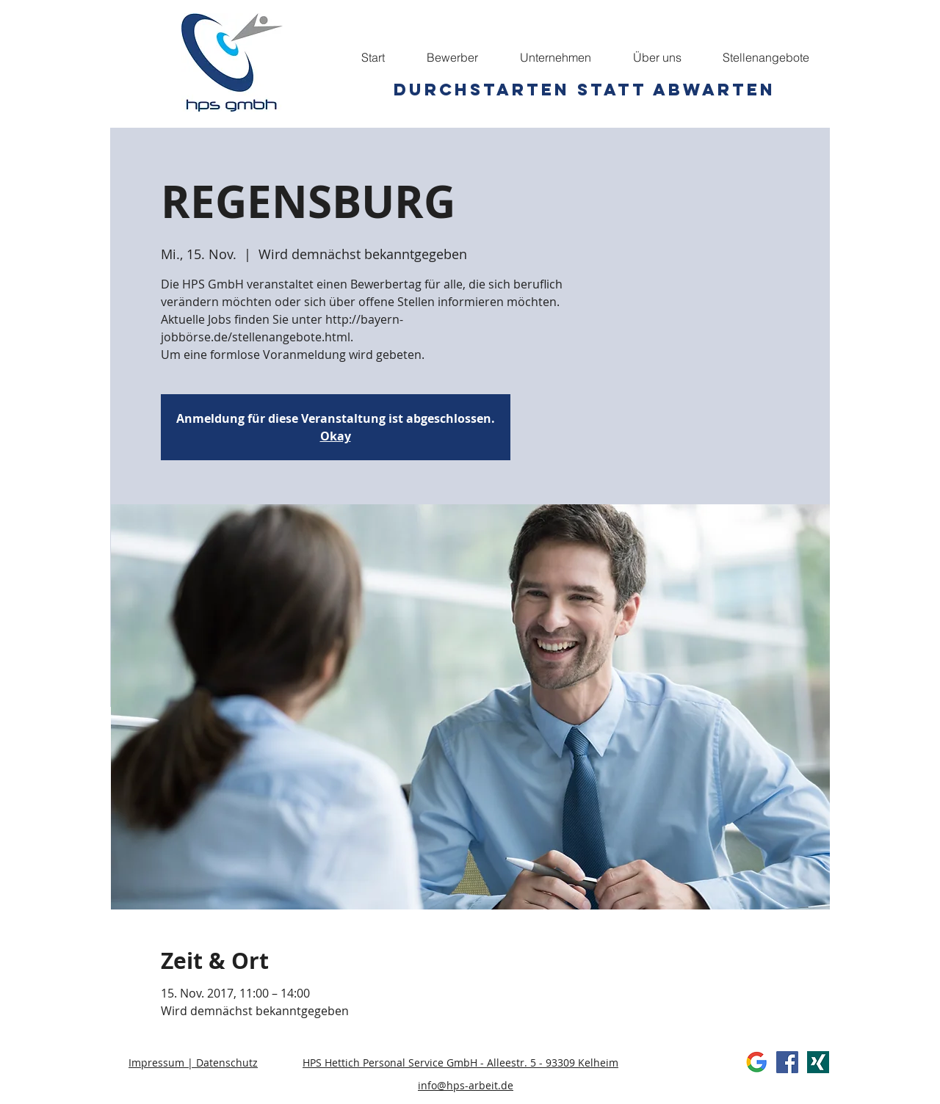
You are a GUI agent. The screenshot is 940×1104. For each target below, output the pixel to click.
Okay (335, 436)
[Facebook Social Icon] (787, 1062)
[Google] (756, 1062)
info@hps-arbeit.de (465, 1085)
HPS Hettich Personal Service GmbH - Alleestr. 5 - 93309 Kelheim (460, 1063)
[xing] (818, 1062)
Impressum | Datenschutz (193, 1063)
